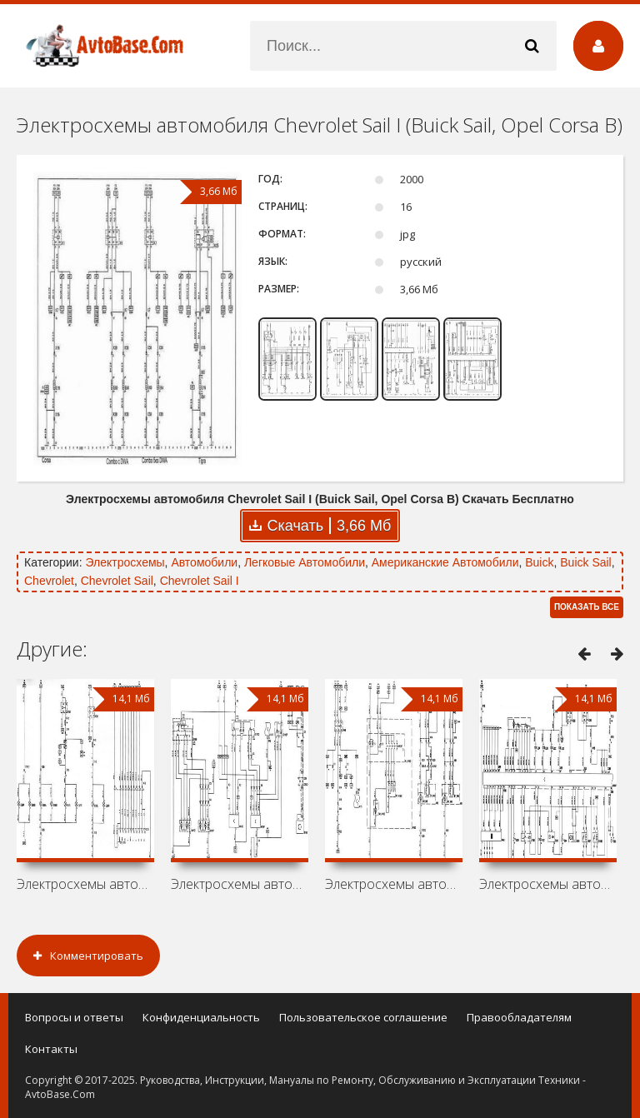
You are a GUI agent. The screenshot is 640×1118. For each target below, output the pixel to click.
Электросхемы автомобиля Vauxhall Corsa (239, 884)
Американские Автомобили (445, 562)
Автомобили (204, 562)
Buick (539, 562)
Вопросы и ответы (74, 1017)
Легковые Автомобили (304, 562)
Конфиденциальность (201, 1017)
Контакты (51, 1048)
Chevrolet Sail (117, 580)
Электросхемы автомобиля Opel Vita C (85, 884)
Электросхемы (124, 562)
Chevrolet (49, 580)
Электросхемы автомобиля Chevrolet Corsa (393, 884)
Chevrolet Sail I (199, 580)
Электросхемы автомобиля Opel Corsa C (548, 884)
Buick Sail (585, 562)
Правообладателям (519, 1017)
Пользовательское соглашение (363, 1017)
